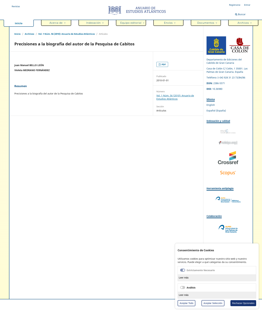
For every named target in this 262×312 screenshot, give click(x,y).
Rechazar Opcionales (243, 303)
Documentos (206, 23)
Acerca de (56, 23)
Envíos (169, 23)
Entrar (247, 4)
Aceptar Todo (186, 303)
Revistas (16, 6)
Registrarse (234, 4)
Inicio (19, 23)
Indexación (94, 23)
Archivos (244, 23)
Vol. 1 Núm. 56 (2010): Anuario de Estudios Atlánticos (66, 33)
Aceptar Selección (213, 303)
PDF (163, 64)
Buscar (240, 14)
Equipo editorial (131, 23)
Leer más (183, 277)
